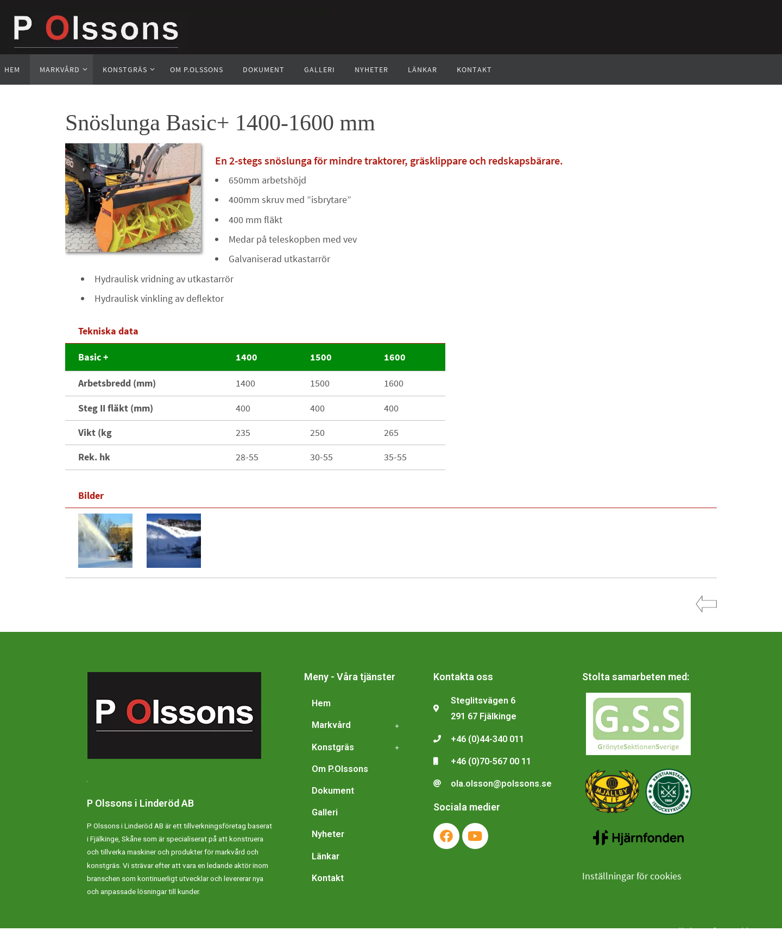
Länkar (325, 856)
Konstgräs (358, 747)
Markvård (358, 726)
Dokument (333, 791)
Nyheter (328, 834)
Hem (321, 703)
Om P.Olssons (340, 769)
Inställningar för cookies (632, 876)
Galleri (325, 812)
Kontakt (328, 878)
